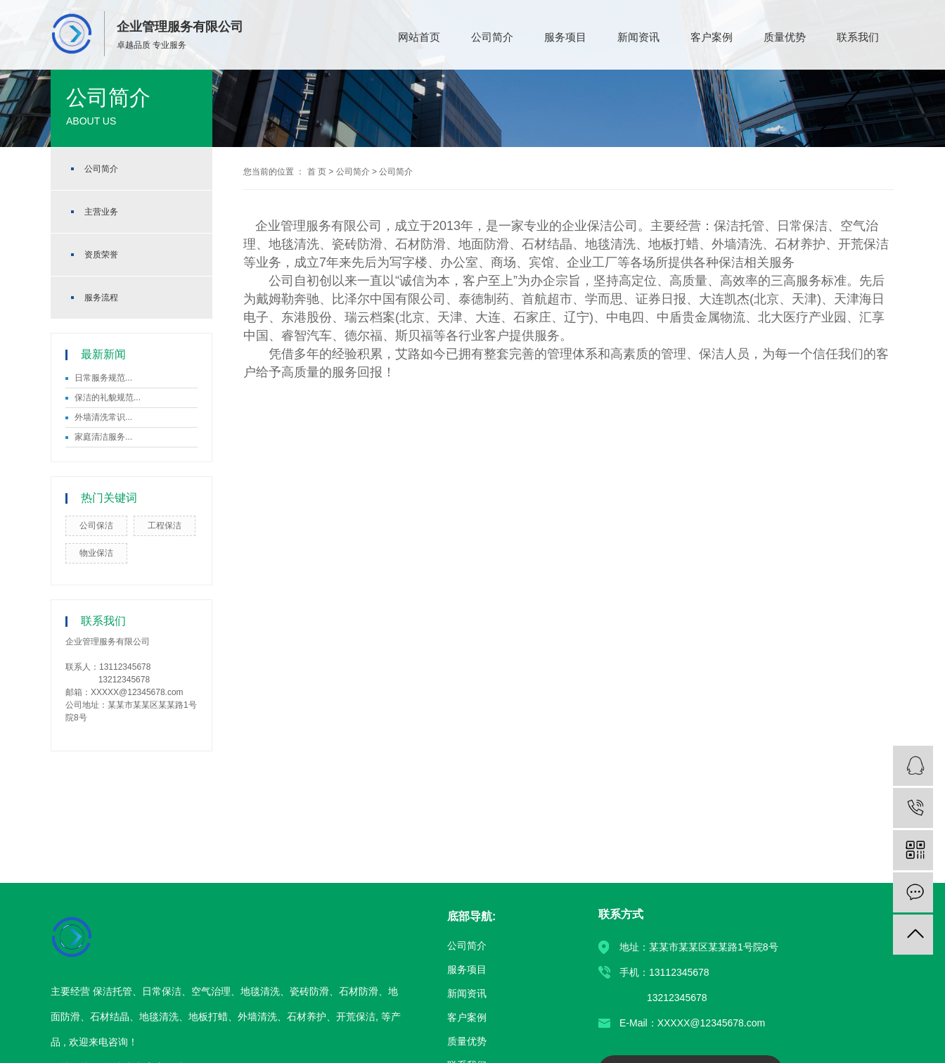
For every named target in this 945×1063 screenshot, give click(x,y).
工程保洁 (164, 525)
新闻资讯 (638, 37)
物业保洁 (96, 553)
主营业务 (101, 212)
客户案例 (711, 37)
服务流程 (101, 298)
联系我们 (858, 37)
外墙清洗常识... (103, 417)
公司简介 (492, 37)
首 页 (316, 172)
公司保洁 (96, 525)
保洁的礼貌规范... (108, 397)
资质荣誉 (101, 255)
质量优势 (785, 37)
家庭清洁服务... (103, 437)
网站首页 (419, 37)
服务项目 (565, 37)
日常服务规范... (103, 378)
